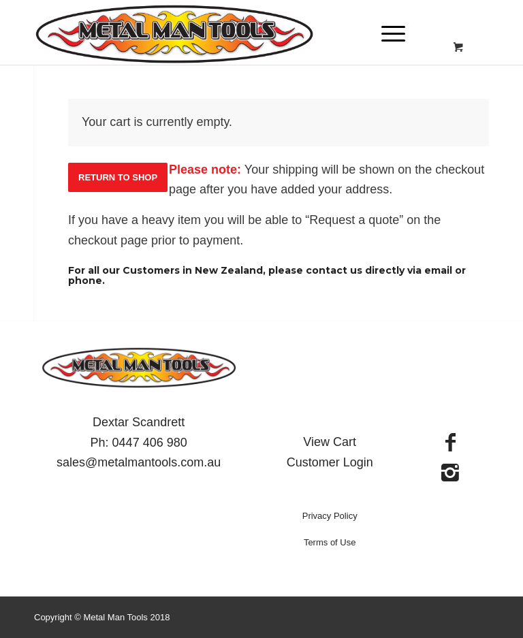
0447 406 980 (149, 442)
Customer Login (330, 462)
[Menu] (386, 34)
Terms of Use (330, 542)
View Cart (329, 442)
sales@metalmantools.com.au (139, 462)
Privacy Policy (330, 516)
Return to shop (117, 177)
